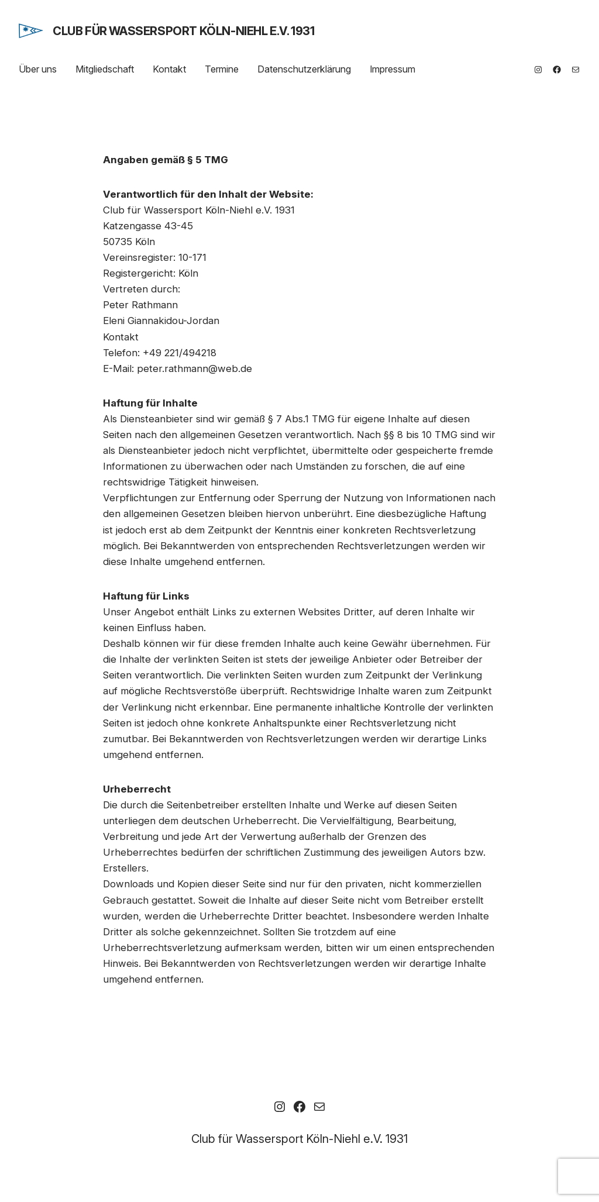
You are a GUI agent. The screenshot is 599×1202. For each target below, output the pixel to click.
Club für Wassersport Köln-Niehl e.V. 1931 (184, 31)
